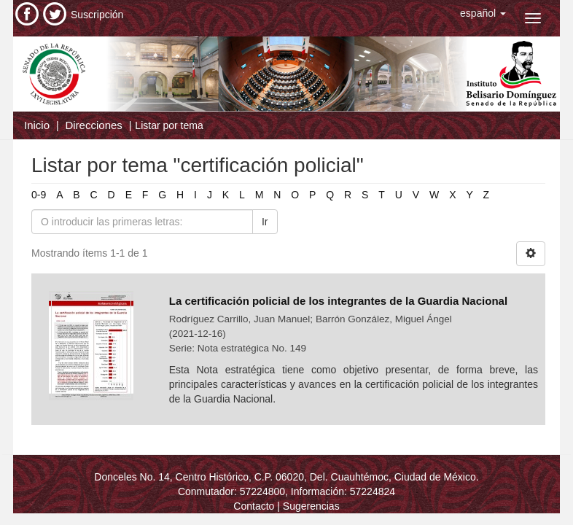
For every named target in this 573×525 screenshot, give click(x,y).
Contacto (253, 506)
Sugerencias (311, 506)
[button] (483, 13)
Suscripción (97, 14)
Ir (265, 222)
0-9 (38, 195)
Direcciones (93, 125)
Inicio (37, 125)
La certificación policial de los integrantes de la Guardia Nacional (338, 301)
